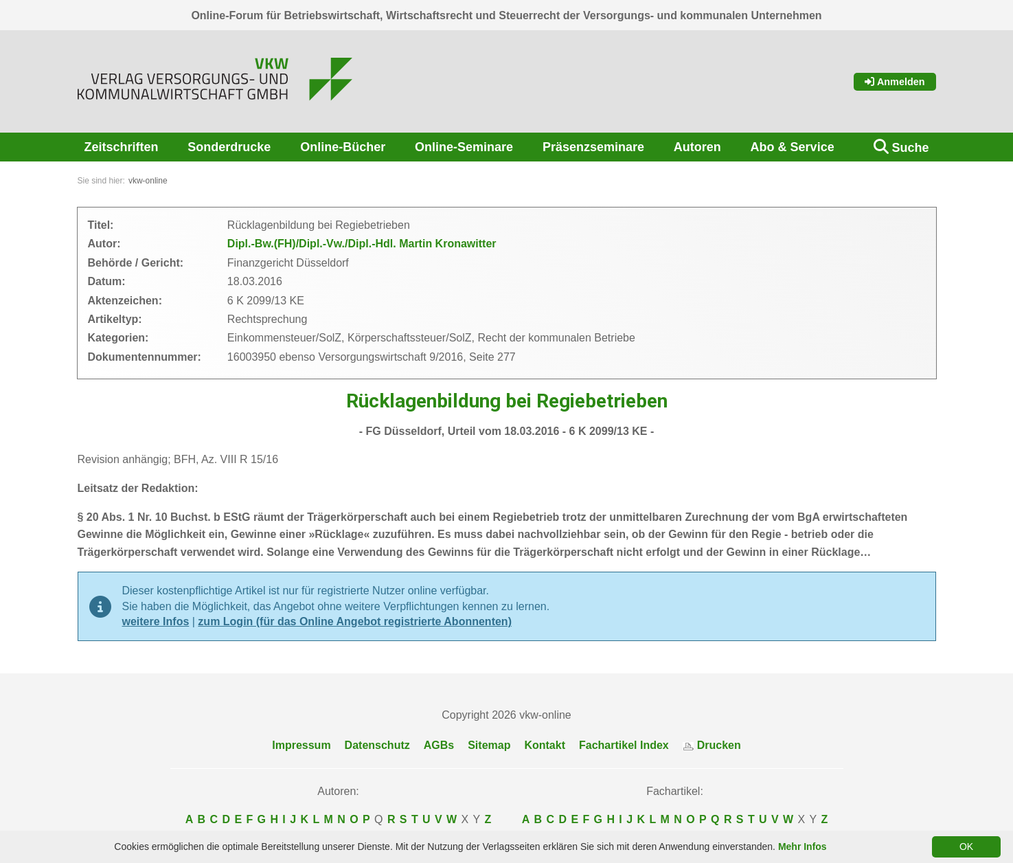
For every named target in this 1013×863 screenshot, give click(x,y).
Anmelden (895, 81)
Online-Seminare (464, 147)
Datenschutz (377, 745)
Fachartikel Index (624, 745)
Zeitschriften (121, 147)
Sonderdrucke (229, 147)
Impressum (301, 745)
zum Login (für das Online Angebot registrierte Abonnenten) (355, 621)
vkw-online (148, 181)
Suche (910, 148)
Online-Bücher (342, 147)
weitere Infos (156, 621)
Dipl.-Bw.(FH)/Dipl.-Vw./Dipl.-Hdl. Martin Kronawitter (362, 243)
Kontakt (544, 745)
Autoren (697, 147)
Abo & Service (792, 147)
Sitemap (489, 745)
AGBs (439, 745)
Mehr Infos (802, 846)
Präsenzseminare (593, 147)
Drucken (712, 745)
